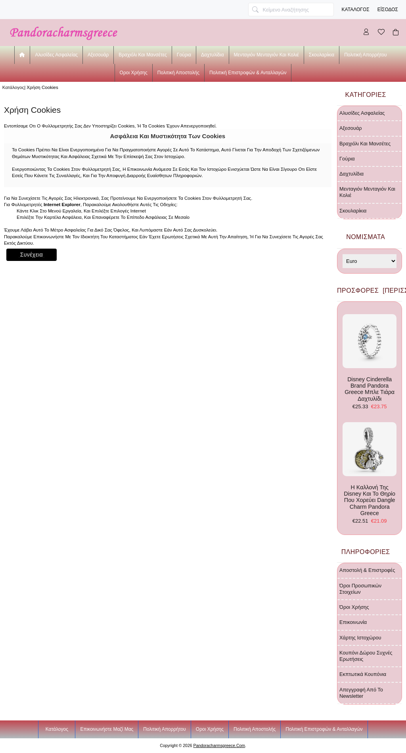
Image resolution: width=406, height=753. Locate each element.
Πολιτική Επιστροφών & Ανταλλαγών (247, 72)
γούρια (184, 55)
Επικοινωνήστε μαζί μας (106, 729)
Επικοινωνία (353, 622)
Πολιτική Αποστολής (178, 72)
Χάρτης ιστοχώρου (360, 638)
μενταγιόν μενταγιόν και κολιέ (266, 55)
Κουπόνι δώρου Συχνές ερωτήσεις (365, 656)
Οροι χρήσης (133, 72)
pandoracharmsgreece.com (219, 745)
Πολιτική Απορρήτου (365, 55)
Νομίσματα (365, 237)
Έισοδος (387, 9)
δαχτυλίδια (212, 55)
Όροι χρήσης (354, 607)
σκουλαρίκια (321, 55)
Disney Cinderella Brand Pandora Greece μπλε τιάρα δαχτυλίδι (369, 358)
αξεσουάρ (98, 55)
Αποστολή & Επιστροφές (367, 570)
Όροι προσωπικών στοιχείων (360, 589)
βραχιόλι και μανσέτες (143, 55)
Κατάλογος (356, 9)
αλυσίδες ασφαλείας (56, 55)
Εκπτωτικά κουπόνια (362, 674)
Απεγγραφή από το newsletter (361, 693)
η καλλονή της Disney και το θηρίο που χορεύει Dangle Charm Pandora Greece (369, 469)
